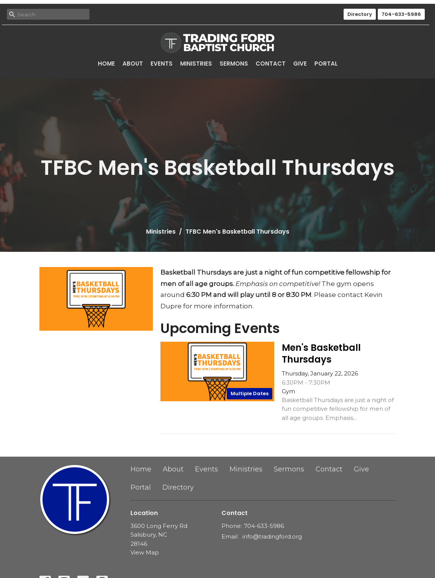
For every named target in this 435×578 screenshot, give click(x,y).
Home (106, 64)
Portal (326, 64)
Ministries (196, 64)
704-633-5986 (401, 14)
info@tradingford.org (272, 536)
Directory (359, 14)
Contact (271, 64)
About (132, 64)
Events (162, 64)
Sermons (234, 64)
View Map (144, 552)
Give (300, 64)
